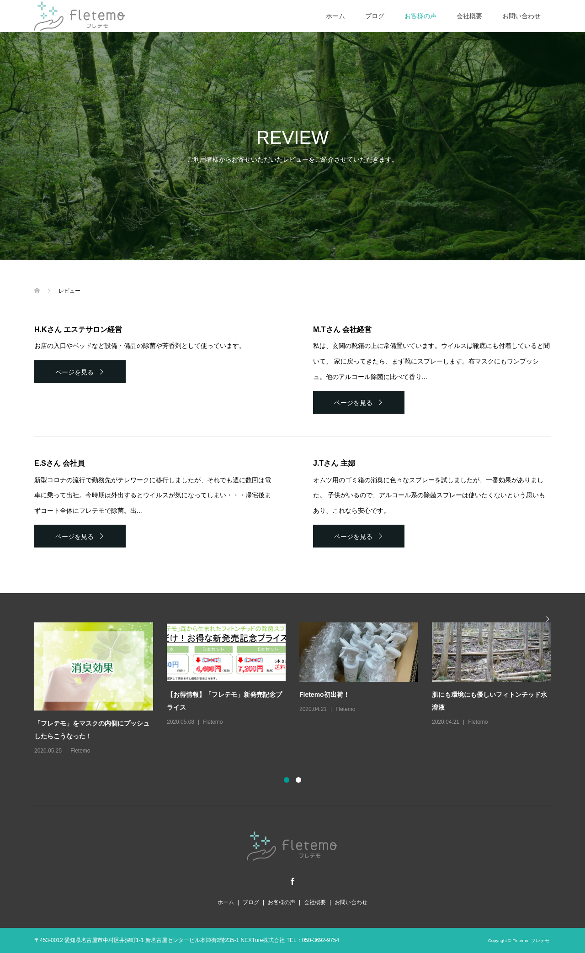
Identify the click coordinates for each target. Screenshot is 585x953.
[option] (299, 689)
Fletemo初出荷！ (324, 694)
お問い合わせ (521, 16)
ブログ (374, 16)
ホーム (335, 16)
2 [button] (298, 780)
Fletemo (80, 751)
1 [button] (286, 780)
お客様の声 (420, 16)
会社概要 (469, 16)
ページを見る (74, 372)
